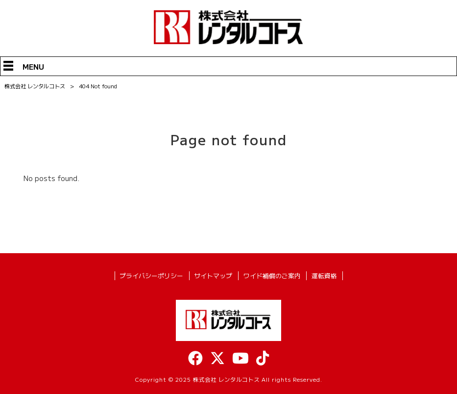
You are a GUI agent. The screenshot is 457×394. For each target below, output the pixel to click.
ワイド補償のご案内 (272, 275)
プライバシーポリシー (151, 275)
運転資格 (324, 275)
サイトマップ (213, 275)
